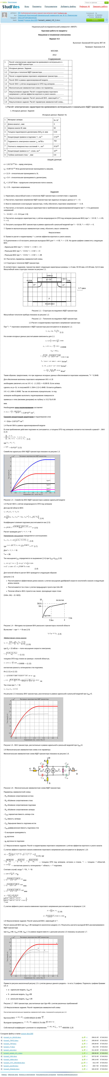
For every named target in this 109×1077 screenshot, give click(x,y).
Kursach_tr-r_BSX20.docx (12, 1037)
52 (83, 1050)
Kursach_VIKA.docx (10, 1056)
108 (82, 1047)
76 (83, 1056)
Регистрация (12, 2)
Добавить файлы (68, 6)
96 (83, 1059)
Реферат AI (85, 6)
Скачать (95, 20)
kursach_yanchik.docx (11, 1066)
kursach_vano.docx (10, 1050)
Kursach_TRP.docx (10, 1044)
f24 (19, 13)
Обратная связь (13, 1074)
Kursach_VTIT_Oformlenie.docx (14, 1063)
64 (83, 1037)
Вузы (27, 6)
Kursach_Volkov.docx (11, 1059)
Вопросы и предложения (27, 1074)
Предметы (36, 6)
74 (83, 1053)
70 (83, 1069)
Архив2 (21, 20)
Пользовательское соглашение (46, 1074)
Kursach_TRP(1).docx (11, 1040)
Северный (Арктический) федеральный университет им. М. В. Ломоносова (47, 15)
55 (83, 1044)
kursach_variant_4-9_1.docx (13, 1053)
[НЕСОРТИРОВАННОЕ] (27, 18)
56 (83, 1040)
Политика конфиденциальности (67, 1074)
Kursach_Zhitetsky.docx (11, 1069)
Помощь (4, 1074)
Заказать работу (100, 6)
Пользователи (51, 6)
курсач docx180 (31, 20)
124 (82, 1063)
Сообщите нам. (62, 13)
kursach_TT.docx (9, 1047)
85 (83, 1066)
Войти (5, 2)
